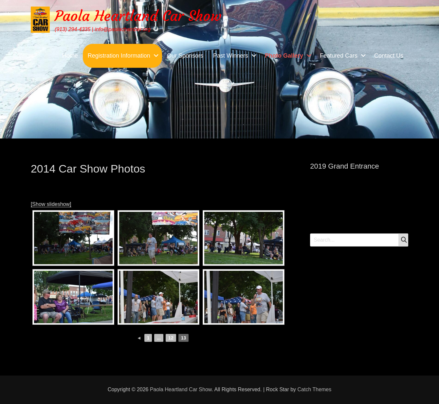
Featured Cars (338, 55)
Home (70, 55)
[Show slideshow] (51, 204)
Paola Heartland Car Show (138, 16)
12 (171, 337)
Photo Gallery (284, 55)
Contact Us (388, 55)
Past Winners (230, 55)
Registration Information (119, 55)
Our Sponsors (185, 55)
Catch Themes (315, 389)
